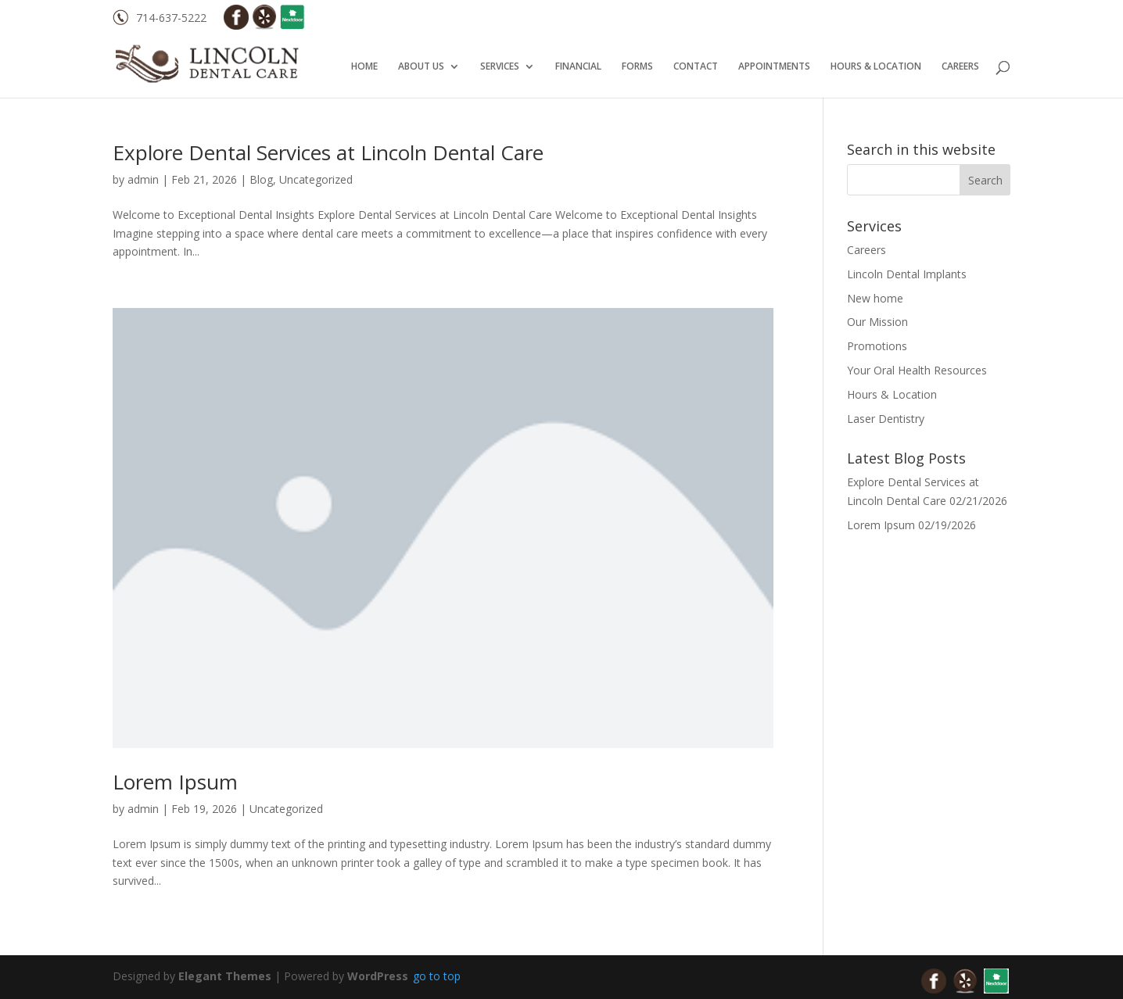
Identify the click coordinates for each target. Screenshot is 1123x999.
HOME (364, 67)
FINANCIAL (578, 67)
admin (143, 179)
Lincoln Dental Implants (907, 274)
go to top (437, 976)
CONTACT (695, 67)
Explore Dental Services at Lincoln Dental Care (328, 152)
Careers (866, 249)
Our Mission (877, 321)
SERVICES (499, 67)
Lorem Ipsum (175, 782)
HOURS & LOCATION (876, 67)
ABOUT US (421, 67)
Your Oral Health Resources (917, 370)
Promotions (877, 345)
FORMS (637, 67)
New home (875, 298)
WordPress (377, 976)
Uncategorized (316, 179)
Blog (261, 179)
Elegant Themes (224, 976)
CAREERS (960, 67)
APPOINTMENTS (774, 67)
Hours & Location (892, 394)
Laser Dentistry (885, 418)
